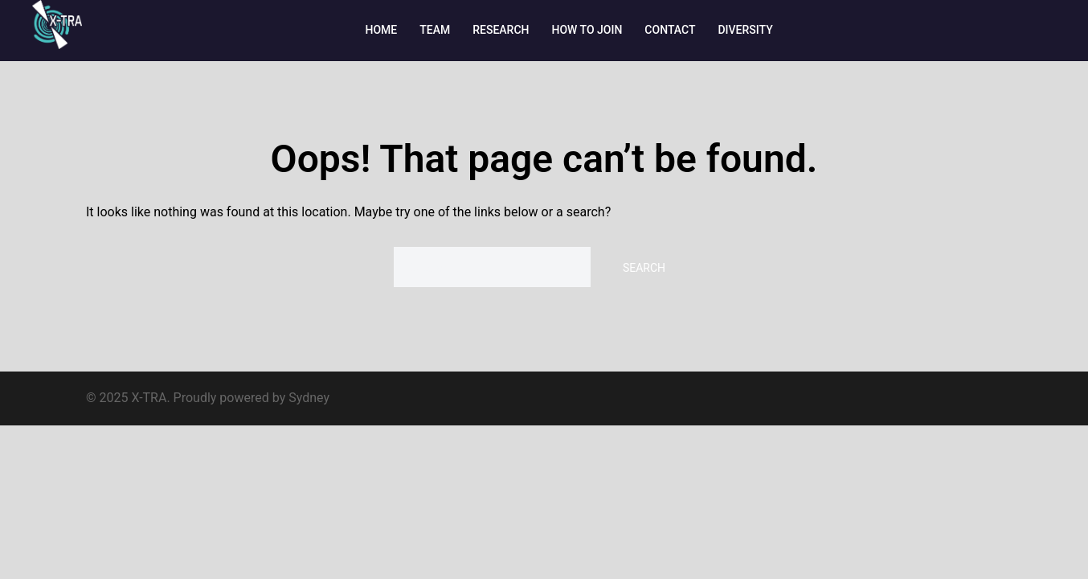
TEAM (434, 29)
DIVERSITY (745, 29)
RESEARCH (500, 29)
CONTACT (669, 29)
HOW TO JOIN (587, 29)
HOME (382, 29)
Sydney (308, 397)
